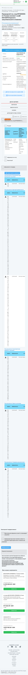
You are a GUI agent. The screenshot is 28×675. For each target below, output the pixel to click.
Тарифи (14, 665)
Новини (14, 658)
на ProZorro (5, 26)
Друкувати (6, 547)
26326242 (19, 73)
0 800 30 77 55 (16, 0)
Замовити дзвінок (17, 2)
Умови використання (12, 672)
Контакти (14, 659)
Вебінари (14, 664)
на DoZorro (10, 26)
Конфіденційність (4, 672)
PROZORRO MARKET (14, 651)
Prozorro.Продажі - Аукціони (14, 653)
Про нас (14, 660)
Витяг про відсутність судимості (14, 92)
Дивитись (14, 589)
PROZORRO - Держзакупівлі (14, 650)
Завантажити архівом (12, 173)
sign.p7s (8, 185)
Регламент (14, 662)
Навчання (14, 656)
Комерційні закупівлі (14, 654)
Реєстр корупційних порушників (14, 95)
